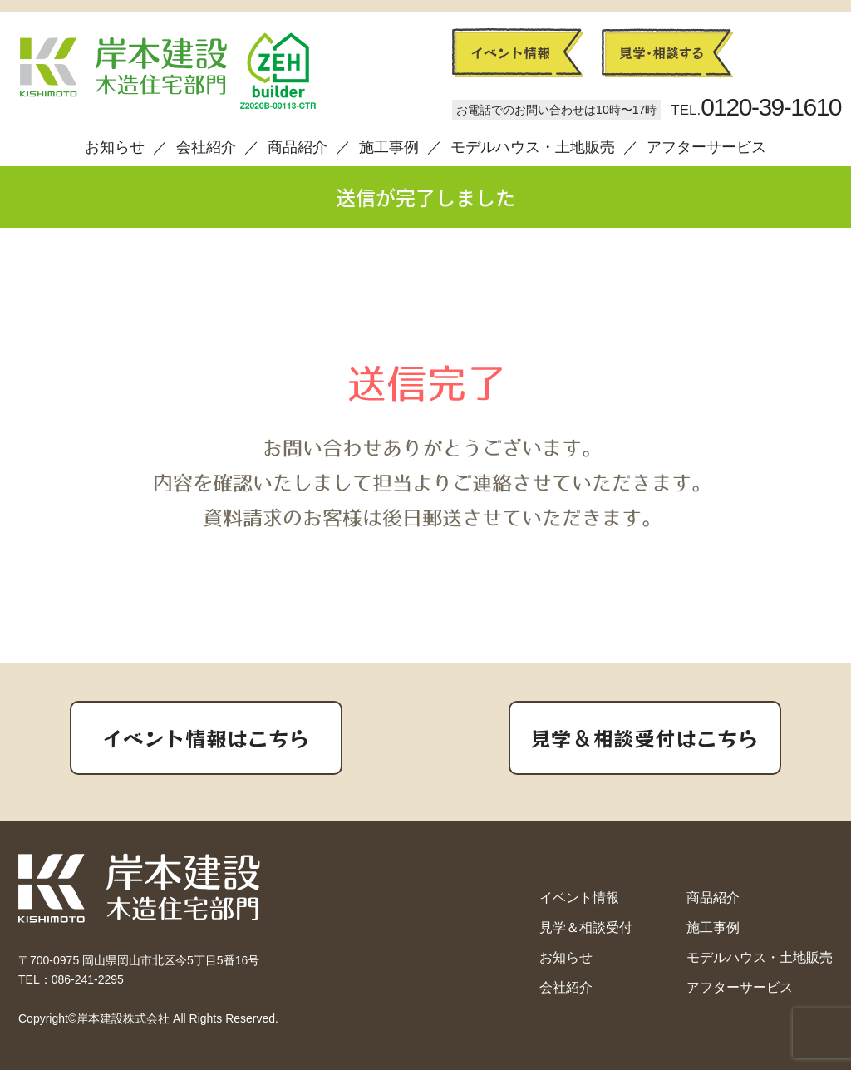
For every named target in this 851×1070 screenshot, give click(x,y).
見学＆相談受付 (585, 927)
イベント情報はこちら (206, 737)
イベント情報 (579, 897)
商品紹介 (297, 147)
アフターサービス (706, 147)
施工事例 (389, 147)
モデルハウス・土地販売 (532, 147)
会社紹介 (206, 147)
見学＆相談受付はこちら (644, 737)
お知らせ (115, 147)
